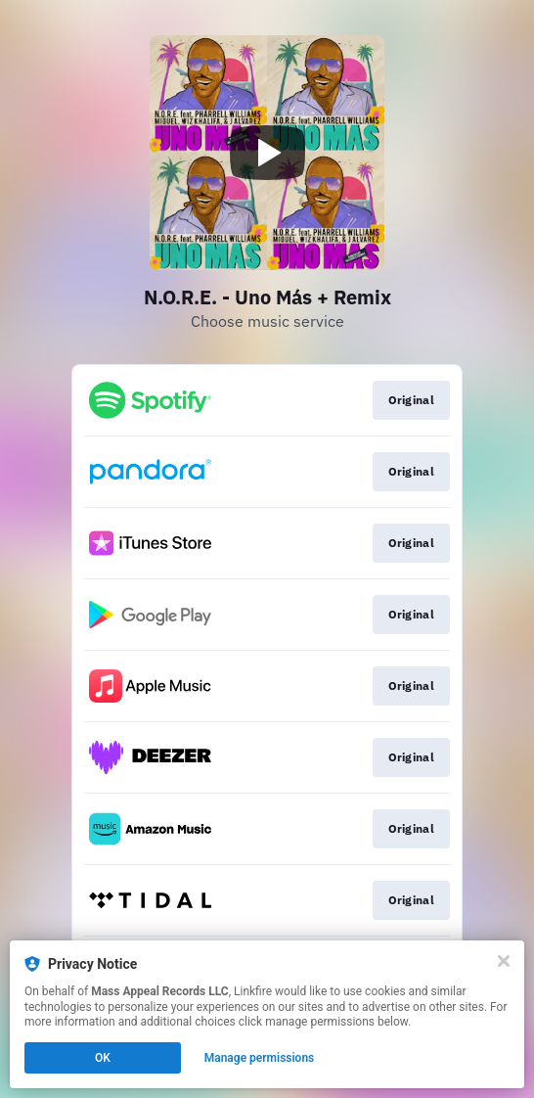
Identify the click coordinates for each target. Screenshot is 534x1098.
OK (103, 1058)
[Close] (503, 961)
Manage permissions (259, 1058)
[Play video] (267, 152)
